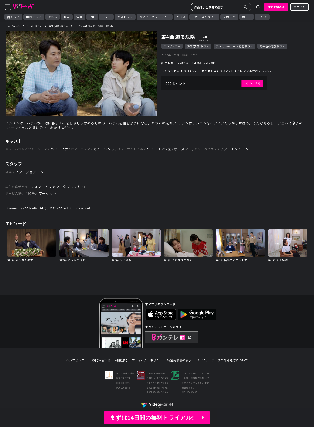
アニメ (52, 17)
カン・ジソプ (104, 149)
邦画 (92, 17)
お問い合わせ (101, 360)
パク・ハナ (59, 149)
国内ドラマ (33, 17)
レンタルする (252, 83)
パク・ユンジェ (158, 149)
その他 (262, 17)
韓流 (67, 17)
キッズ (180, 17)
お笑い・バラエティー (154, 17)
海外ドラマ (125, 17)
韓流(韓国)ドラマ (198, 46)
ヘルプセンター (77, 360)
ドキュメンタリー (204, 17)
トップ (13, 17)
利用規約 (121, 360)
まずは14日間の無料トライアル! (157, 417)
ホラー (246, 17)
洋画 (79, 17)
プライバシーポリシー (147, 360)
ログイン (299, 7)
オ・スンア (183, 149)
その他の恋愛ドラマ (272, 46)
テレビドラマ (172, 46)
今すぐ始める (276, 7)
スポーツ (229, 17)
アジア (106, 17)
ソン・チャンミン (234, 149)
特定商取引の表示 (179, 360)
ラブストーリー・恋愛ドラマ (234, 46)
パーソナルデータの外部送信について (222, 360)
